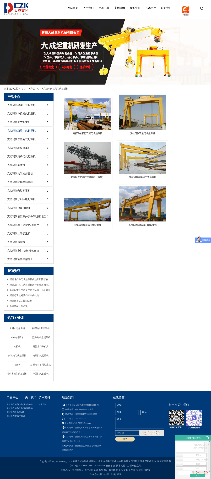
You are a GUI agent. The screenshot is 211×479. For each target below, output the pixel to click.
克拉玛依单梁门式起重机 (21, 105)
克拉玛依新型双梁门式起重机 (84, 129)
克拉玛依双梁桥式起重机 (21, 139)
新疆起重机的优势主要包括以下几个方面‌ (29, 290)
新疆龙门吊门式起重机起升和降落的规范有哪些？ (30, 284)
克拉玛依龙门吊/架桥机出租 (23, 250)
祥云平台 (110, 465)
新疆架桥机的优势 (18, 306)
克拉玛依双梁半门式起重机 (84, 173)
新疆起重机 (117, 461)
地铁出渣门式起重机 (17, 373)
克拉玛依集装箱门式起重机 (134, 173)
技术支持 (151, 7)
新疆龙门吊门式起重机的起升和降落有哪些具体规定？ (30, 279)
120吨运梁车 (17, 337)
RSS (113, 474)
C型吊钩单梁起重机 (40, 337)
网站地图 (105, 474)
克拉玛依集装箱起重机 (20, 173)
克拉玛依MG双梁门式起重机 (184, 173)
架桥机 (17, 346)
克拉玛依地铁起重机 (18, 147)
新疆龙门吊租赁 (41, 346)
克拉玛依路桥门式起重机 (21, 156)
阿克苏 (119, 470)
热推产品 (65, 470)
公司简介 (29, 404)
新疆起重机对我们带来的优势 (24, 295)
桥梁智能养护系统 (41, 328)
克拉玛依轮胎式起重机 (20, 182)
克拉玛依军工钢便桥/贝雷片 (23, 225)
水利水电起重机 (17, 328)
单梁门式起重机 (41, 373)
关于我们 (88, 7)
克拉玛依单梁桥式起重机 (21, 113)
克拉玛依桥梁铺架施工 (20, 259)
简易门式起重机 (41, 355)
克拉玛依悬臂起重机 (18, 190)
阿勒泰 (147, 470)
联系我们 (166, 7)
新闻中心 (135, 7)
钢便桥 (17, 364)
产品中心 (104, 7)
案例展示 (119, 7)
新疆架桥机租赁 (148, 461)
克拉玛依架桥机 (16, 165)
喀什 (141, 470)
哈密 (135, 470)
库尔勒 (111, 470)
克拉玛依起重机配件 (18, 207)
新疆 (96, 470)
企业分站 (94, 474)
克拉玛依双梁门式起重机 (55, 88)
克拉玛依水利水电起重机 (21, 199)
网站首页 (73, 7)
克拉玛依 (88, 470)
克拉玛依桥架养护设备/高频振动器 (27, 216)
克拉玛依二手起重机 (18, 233)
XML (118, 474)
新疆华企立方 (134, 465)
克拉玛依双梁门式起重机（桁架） (184, 129)
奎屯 (125, 470)
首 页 (24, 88)
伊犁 (130, 470)
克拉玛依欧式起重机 (18, 122)
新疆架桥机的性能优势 (20, 300)
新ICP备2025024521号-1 (81, 465)
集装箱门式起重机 (17, 355)
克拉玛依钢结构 (16, 242)
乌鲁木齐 (103, 470)
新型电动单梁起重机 (40, 364)
